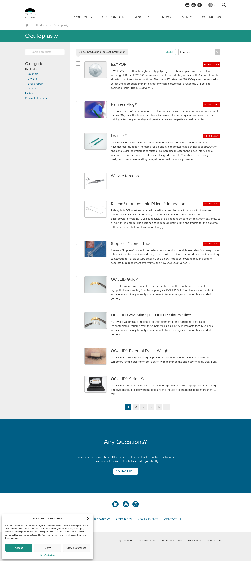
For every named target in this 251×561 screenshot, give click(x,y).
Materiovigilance (172, 541)
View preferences (76, 547)
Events (186, 17)
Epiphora (33, 74)
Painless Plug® (124, 104)
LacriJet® (119, 135)
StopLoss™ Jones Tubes (132, 243)
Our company (100, 519)
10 (159, 407)
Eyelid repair (35, 83)
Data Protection (47, 555)
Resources (143, 17)
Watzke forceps (125, 175)
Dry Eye (32, 79)
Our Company (113, 17)
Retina (29, 93)
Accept (19, 547)
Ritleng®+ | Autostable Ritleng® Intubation (148, 203)
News (166, 17)
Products (81, 17)
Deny (48, 547)
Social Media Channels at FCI (205, 541)
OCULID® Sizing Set (129, 379)
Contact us (211, 17)
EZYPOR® (120, 64)
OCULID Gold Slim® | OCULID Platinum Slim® (151, 315)
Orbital (32, 88)
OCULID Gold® (124, 279)
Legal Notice (124, 541)
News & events (148, 519)
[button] (88, 518)
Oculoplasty (32, 69)
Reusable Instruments (38, 98)
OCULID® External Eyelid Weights (141, 351)
